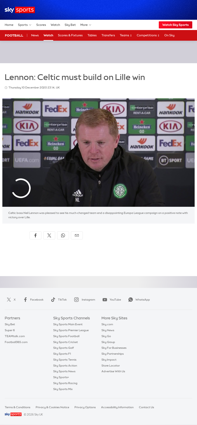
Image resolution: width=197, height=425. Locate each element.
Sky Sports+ (61, 377)
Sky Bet (70, 24)
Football (14, 35)
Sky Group (108, 342)
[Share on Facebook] (35, 235)
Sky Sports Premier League (71, 330)
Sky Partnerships (112, 353)
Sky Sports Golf (63, 347)
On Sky (169, 35)
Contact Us (146, 407)
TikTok (58, 299)
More (86, 24)
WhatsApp (138, 299)
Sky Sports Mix (63, 389)
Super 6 (10, 330)
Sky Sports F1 (62, 353)
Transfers (108, 35)
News (35, 35)
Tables (92, 35)
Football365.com (16, 342)
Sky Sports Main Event (68, 324)
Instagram (83, 299)
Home (9, 24)
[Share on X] (49, 235)
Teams (126, 35)
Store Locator (110, 365)
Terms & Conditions (17, 407)
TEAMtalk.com (15, 336)
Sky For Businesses (113, 347)
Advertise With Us (113, 371)
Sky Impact (108, 359)
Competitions (148, 35)
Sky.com (107, 324)
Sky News (107, 330)
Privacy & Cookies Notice (52, 407)
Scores (41, 24)
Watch (55, 24)
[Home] (20, 10)
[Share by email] (77, 235)
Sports (25, 24)
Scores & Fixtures (70, 35)
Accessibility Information (117, 407)
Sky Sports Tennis (64, 359)
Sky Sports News (64, 371)
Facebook (32, 299)
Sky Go (106, 336)
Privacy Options (85, 407)
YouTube (111, 299)
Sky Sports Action (65, 365)
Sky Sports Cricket (65, 342)
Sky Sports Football (66, 336)
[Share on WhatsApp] (63, 235)
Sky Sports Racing (65, 383)
